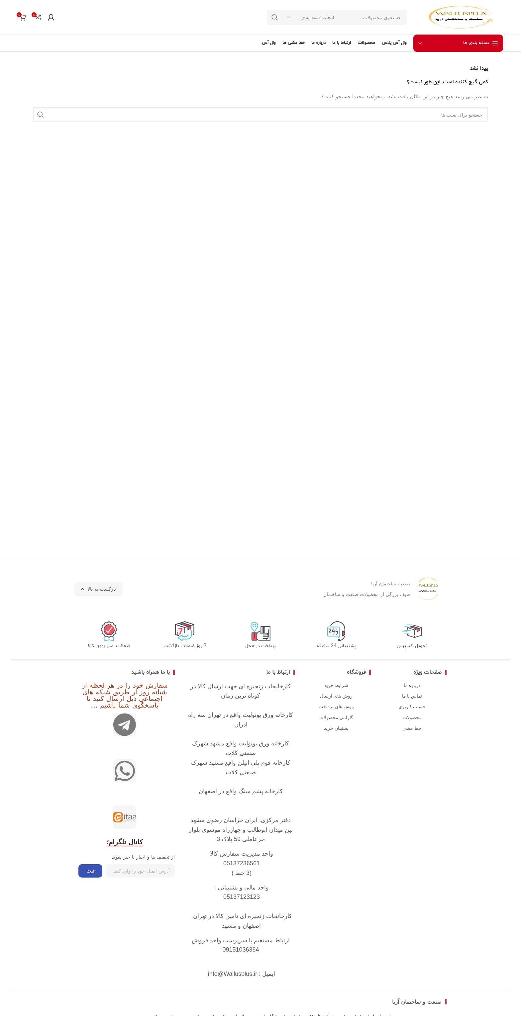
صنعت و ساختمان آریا (417, 1002)
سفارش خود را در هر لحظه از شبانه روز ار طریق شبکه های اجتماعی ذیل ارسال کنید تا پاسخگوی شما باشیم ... (125, 695)
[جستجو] (260, 114)
